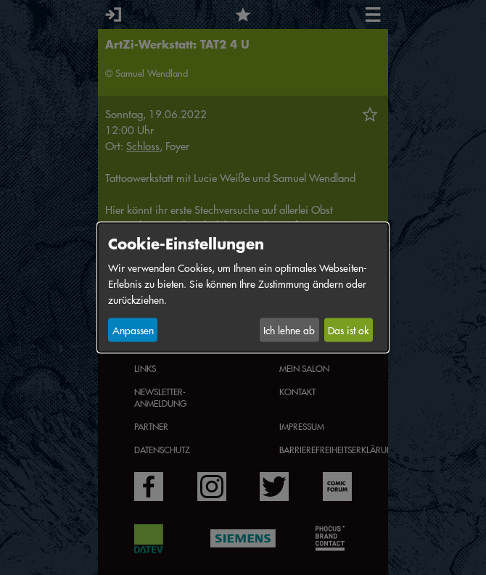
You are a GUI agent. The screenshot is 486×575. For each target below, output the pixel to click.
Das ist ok (348, 329)
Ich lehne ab (289, 329)
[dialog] (243, 287)
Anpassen (133, 329)
